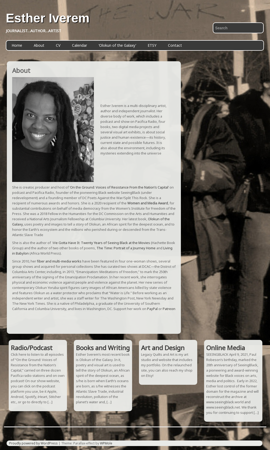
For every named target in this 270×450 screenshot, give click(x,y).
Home (17, 45)
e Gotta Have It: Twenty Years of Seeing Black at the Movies (103, 242)
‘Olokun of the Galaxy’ (117, 45)
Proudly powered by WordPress (33, 443)
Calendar (79, 45)
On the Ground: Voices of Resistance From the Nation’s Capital (119, 187)
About (39, 45)
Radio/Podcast (31, 347)
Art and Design (163, 347)
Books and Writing (103, 347)
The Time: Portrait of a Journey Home (126, 248)
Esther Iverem (48, 18)
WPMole (106, 443)
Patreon (169, 308)
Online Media (225, 347)
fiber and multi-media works (58, 261)
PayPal (152, 308)
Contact (175, 45)
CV (58, 45)
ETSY (152, 45)
